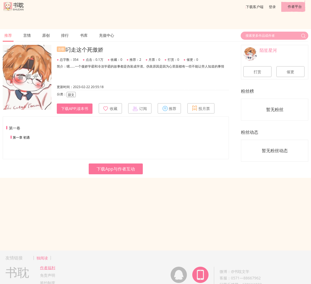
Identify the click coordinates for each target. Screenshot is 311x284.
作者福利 (47, 267)
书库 (84, 35)
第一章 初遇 (21, 137)
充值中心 (106, 35)
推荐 (8, 35)
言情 (27, 35)
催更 (290, 72)
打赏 (257, 72)
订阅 (140, 108)
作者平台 (295, 6)
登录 (272, 6)
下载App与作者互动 (116, 169)
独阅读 (42, 257)
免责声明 (47, 275)
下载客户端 (254, 6)
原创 (46, 35)
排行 (65, 35)
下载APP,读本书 (74, 108)
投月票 (201, 108)
